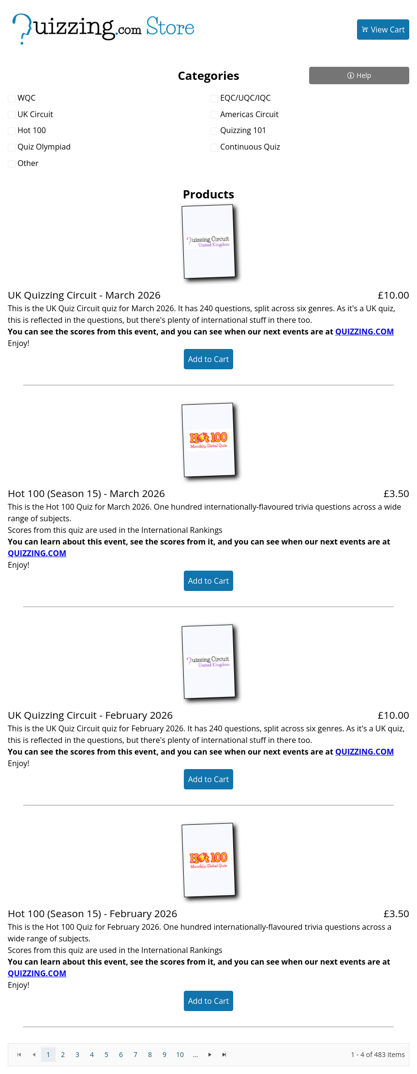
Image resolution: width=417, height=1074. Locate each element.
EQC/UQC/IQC (245, 97)
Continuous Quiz (250, 146)
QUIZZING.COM (364, 331)
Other (27, 163)
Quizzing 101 (243, 130)
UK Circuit (35, 114)
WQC (26, 97)
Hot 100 (31, 130)
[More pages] (195, 1054)
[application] (208, 1054)
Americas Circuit (249, 114)
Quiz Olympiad (44, 146)
